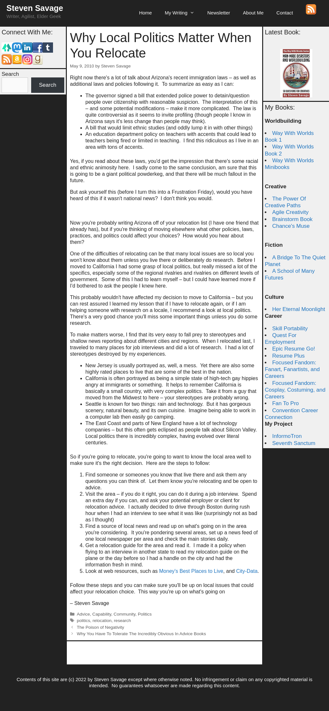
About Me (253, 12)
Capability (101, 614)
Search (10, 74)
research (122, 620)
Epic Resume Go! (293, 349)
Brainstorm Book (292, 219)
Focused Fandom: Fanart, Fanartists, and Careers (292, 369)
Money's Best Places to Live (191, 571)
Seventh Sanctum (293, 443)
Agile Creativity (290, 212)
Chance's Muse (291, 226)
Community (125, 614)
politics (83, 620)
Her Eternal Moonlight (298, 309)
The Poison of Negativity (100, 627)
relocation (102, 620)
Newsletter (218, 12)
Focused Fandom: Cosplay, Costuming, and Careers (295, 390)
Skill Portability (290, 328)
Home (145, 12)
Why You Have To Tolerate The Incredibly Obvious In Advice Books (141, 633)
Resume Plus (288, 356)
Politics (145, 614)
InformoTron (287, 436)
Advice (83, 614)
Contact (284, 12)
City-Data (247, 571)
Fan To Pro (285, 403)
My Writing (183, 12)
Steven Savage (34, 8)
